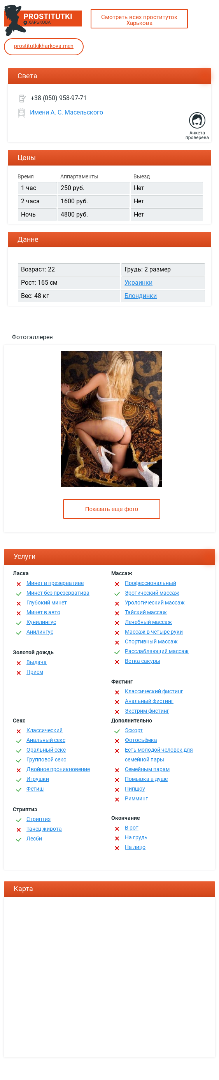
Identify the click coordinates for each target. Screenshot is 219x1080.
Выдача (36, 662)
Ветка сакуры (142, 661)
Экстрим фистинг (147, 711)
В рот (131, 828)
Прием (34, 672)
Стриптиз (38, 819)
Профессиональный (150, 583)
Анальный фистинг (149, 701)
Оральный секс (46, 750)
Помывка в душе (146, 779)
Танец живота (44, 829)
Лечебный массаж (148, 622)
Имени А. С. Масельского (66, 112)
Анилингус (39, 632)
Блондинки (140, 296)
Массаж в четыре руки (154, 632)
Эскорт (134, 730)
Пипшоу (135, 789)
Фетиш (35, 789)
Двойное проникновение (58, 769)
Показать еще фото (111, 509)
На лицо (135, 847)
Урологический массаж (155, 602)
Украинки (138, 282)
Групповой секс (46, 759)
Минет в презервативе (55, 583)
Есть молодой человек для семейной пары (159, 755)
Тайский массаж (146, 612)
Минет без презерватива (57, 593)
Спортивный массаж (151, 641)
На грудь (136, 837)
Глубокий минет (46, 602)
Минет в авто (43, 612)
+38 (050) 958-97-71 (59, 98)
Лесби (34, 838)
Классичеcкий (44, 730)
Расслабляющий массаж (157, 651)
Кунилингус (41, 622)
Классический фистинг (154, 691)
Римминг (136, 798)
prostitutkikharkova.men (44, 46)
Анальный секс (45, 740)
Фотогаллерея (32, 337)
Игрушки (37, 779)
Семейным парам (147, 769)
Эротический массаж (152, 593)
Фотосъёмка (141, 740)
